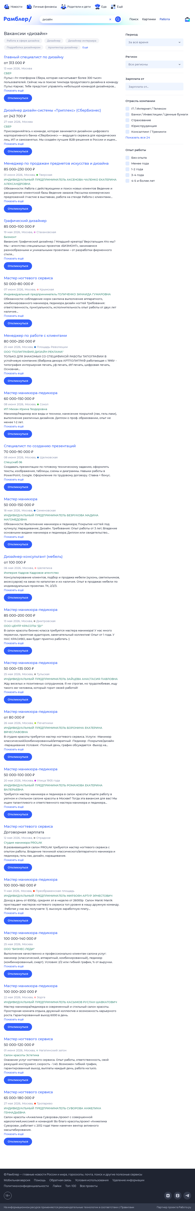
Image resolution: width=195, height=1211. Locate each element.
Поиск (134, 19)
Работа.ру (185, 1207)
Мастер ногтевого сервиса (28, 278)
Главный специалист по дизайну (34, 57)
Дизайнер (53, 40)
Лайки (57, 1186)
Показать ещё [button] (14, 90)
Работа (165, 19)
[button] (62, 84)
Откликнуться (18, 98)
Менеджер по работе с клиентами (35, 336)
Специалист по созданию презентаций (40, 446)
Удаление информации (128, 1180)
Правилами (127, 1207)
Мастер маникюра (20, 499)
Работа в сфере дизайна (23, 40)
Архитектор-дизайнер (63, 47)
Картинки (149, 19)
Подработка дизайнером (23, 47)
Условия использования (92, 1180)
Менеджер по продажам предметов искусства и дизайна (56, 163)
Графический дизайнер (25, 221)
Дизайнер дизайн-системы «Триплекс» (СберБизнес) (52, 110)
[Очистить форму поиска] (110, 19)
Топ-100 (70, 1186)
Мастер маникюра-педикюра (31, 393)
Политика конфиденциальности (26, 1186)
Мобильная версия (17, 1180)
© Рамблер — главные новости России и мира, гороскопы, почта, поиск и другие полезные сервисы (73, 1174)
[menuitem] (13, 7)
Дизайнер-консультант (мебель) (33, 557)
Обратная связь (60, 1180)
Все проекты (89, 1186)
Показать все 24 (137, 137)
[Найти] (118, 19)
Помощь (40, 1180)
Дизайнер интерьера (82, 40)
